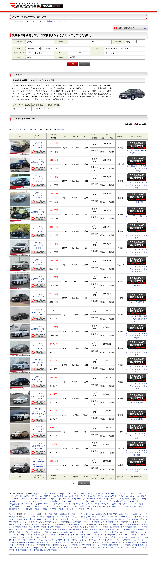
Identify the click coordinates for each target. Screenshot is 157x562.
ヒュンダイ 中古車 (71, 548)
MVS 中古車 (28, 542)
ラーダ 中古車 (30, 548)
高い (35, 130)
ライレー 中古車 (40, 537)
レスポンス (17, 21)
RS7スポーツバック (63, 504)
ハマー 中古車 (120, 522)
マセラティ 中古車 (126, 542)
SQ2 (68, 506)
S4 (119, 504)
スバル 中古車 (94, 514)
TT (134, 506)
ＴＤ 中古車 (20, 550)
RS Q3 (58, 501)
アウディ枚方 (136, 286)
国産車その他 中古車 (88, 517)
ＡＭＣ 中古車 (112, 524)
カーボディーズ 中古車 (18, 540)
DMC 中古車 (115, 527)
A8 (64, 21)
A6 (41, 496)
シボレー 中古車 (59, 522)
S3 (91, 504)
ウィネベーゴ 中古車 (70, 527)
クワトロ (88, 509)
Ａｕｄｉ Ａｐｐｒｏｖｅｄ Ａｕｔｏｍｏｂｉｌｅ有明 (136, 235)
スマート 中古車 (16, 519)
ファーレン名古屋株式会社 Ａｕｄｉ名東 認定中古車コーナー (136, 318)
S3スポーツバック (101, 504)
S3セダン (113, 504)
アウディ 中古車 (62, 519)
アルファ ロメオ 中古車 (72, 542)
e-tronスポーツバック (41, 499)
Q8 (135, 499)
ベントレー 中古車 (76, 532)
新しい (48, 130)
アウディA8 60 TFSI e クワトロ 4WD (39, 312)
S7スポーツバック (55, 506)
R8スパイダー (38, 501)
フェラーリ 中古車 (90, 542)
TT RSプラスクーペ (17, 509)
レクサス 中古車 (33, 514)
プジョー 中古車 (91, 540)
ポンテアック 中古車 (91, 522)
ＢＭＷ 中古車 (29, 519)
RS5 (144, 501)
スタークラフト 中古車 (37, 527)
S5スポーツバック (26, 506)
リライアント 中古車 (36, 540)
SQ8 (108, 506)
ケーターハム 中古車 (56, 537)
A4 (89, 494)
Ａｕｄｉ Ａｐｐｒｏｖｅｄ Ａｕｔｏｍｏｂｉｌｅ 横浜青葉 (137, 452)
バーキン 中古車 (32, 550)
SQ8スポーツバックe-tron (121, 506)
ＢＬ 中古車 (105, 535)
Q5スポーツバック (113, 499)
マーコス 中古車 (129, 535)
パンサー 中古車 (108, 537)
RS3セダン (108, 501)
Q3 (56, 499)
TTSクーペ (47, 509)
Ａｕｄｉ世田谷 (136, 419)
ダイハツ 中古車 (130, 514)
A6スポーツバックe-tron (99, 496)
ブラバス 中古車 (137, 519)
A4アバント (95, 494)
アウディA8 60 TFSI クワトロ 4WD (38, 429)
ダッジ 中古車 (86, 524)
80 (35, 494)
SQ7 (104, 506)
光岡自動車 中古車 (19, 517)
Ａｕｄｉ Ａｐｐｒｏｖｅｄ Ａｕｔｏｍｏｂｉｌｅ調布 (136, 185)
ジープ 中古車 (141, 524)
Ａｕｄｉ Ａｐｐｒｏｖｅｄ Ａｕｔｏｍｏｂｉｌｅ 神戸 (137, 435)
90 (38, 494)
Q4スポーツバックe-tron (92, 499)
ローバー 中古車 (63, 535)
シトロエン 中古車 (118, 540)
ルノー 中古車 (104, 540)
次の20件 (84, 483)
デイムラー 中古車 (106, 532)
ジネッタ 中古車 (52, 540)
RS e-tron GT (50, 501)
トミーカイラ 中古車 (36, 517)
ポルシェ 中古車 (111, 519)
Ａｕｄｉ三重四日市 (137, 302)
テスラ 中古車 (126, 527)
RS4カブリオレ (136, 501)
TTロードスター (58, 509)
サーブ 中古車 (77, 540)
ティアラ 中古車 (54, 527)
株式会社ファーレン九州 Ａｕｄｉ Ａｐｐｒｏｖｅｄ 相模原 (136, 168)
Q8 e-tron (141, 499)
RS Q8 (83, 501)
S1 (73, 504)
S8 (65, 506)
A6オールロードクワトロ (79, 496)
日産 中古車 (58, 514)
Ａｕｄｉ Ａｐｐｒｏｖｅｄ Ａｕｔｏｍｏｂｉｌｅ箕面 (136, 252)
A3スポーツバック (70, 494)
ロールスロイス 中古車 (59, 532)
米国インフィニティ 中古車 (23, 529)
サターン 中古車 (107, 522)
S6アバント (42, 506)
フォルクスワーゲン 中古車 (80, 519)
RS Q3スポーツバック (71, 501)
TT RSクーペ (141, 506)
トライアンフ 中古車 (125, 537)
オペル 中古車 (98, 519)
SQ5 (73, 506)
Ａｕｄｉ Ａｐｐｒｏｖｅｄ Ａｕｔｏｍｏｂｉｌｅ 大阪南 (137, 385)
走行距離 (60, 130)
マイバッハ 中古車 (140, 517)
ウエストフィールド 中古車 (76, 537)
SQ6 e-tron (97, 506)
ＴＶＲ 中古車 (39, 535)
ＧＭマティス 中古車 (114, 548)
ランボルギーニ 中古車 (108, 542)
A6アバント (48, 496)
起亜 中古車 (100, 548)
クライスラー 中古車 (71, 524)
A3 (61, 494)
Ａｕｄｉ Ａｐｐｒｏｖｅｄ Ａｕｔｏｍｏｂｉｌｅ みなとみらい (137, 268)
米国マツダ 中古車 (105, 529)
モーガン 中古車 (94, 537)
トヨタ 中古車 (46, 514)
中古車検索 (47, 21)
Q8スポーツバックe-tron (18, 501)
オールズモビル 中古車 (18, 527)
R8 (30, 501)
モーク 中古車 (116, 535)
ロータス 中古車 (26, 535)
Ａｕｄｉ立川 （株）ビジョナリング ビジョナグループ (136, 218)
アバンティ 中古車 (87, 527)
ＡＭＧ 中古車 (125, 517)
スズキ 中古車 (106, 514)
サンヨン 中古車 (129, 548)
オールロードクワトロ (75, 509)
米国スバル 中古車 (121, 529)
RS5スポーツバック (30, 504)
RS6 (40, 504)
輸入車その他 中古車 (48, 550)
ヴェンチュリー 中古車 (136, 540)
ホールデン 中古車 (55, 548)
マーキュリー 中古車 (39, 524)
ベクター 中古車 (101, 527)
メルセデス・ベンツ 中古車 (108, 517)
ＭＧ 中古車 (50, 535)
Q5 (104, 499)
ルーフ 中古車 (124, 519)
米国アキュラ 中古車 (43, 529)
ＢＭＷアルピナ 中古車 (45, 519)
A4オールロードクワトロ (112, 494)
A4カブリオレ (128, 494)
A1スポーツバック (51, 494)
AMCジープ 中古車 (127, 524)
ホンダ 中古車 (69, 514)
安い (31, 130)
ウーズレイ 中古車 (25, 537)
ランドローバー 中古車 (124, 532)
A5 (136, 494)
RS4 (115, 501)
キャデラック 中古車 (43, 522)
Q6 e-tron (125, 499)
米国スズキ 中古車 (137, 529)
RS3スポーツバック (95, 501)
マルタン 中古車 (15, 542)
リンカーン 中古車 (23, 524)
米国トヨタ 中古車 (60, 529)
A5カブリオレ (17, 496)
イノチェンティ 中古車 (68, 545)
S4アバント (125, 504)
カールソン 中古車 (27, 522)
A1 (41, 494)
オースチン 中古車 (78, 535)
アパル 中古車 (137, 545)
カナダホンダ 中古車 (29, 532)
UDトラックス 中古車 (70, 517)
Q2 (52, 499)
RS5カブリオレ (15, 504)
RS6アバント (49, 504)
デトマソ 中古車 (85, 545)
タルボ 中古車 (39, 542)
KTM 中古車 (113, 545)
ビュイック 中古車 (74, 522)
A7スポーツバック (118, 496)
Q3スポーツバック (65, 499)
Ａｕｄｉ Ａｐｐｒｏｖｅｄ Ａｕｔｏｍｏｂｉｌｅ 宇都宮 (137, 335)
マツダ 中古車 (81, 514)
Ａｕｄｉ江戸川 (136, 202)
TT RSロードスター (33, 509)
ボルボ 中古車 (65, 540)
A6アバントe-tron (61, 496)
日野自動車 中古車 (53, 517)
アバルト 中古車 (51, 545)
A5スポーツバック (31, 496)
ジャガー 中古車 (91, 532)
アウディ (57, 21)
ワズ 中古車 (41, 548)
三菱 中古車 (118, 514)
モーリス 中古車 (93, 535)
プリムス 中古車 (99, 524)
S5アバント (139, 504)
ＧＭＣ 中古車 (132, 522)
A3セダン (82, 494)
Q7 (132, 499)
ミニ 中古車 (43, 532)
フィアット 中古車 (53, 542)
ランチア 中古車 (141, 542)
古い (53, 130)
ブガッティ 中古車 (100, 545)
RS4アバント (123, 501)
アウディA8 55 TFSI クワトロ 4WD (38, 145)
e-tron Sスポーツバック (23, 499)
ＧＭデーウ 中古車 (87, 548)
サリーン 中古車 (55, 524)
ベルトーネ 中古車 (17, 545)
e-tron (132, 496)
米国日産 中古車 (75, 529)
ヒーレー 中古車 (140, 537)
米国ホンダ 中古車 (90, 529)
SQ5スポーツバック (84, 506)
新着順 (18, 130)
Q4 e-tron (77, 499)
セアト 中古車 (125, 545)
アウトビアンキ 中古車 (35, 545)
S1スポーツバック (82, 504)
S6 (36, 506)
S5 (132, 504)
